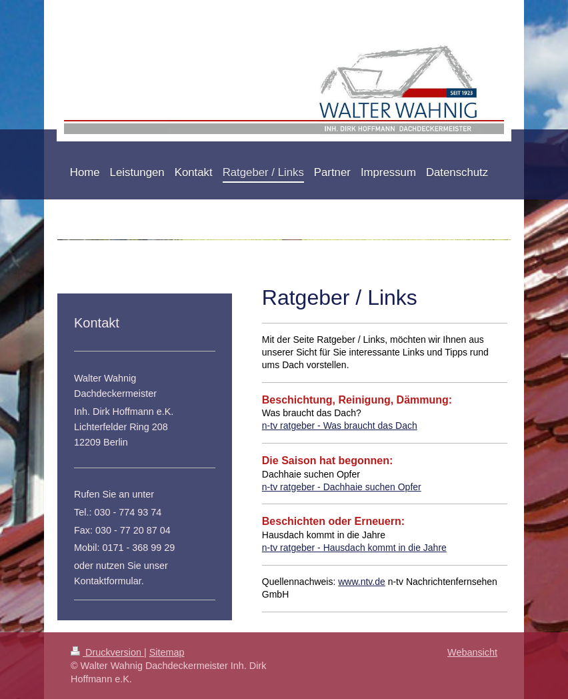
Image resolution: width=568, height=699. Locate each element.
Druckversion (107, 652)
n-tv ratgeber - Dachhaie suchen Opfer (341, 487)
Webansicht (472, 652)
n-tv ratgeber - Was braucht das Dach (339, 425)
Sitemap (167, 652)
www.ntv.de (361, 581)
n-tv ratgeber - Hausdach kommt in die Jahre (354, 547)
